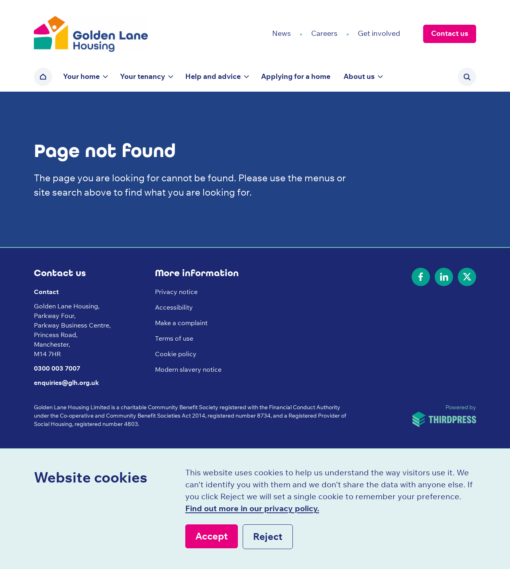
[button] (85, 77)
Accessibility (174, 307)
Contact (46, 291)
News (281, 33)
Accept (211, 536)
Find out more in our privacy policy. (252, 508)
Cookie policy (175, 354)
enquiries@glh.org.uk (66, 382)
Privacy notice (176, 291)
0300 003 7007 (57, 368)
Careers (324, 33)
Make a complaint (181, 323)
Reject (267, 536)
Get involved (379, 33)
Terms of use (174, 338)
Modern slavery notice (188, 369)
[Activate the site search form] (467, 77)
